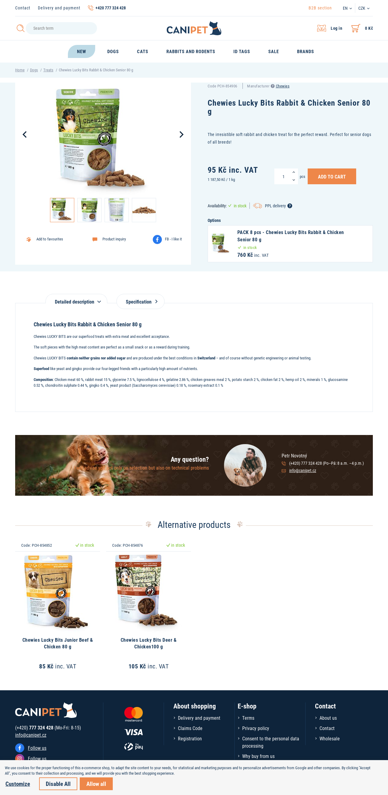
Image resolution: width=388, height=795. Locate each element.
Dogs (34, 70)
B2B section (320, 8)
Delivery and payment (59, 8)
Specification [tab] (140, 301)
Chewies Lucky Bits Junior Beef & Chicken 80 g (57, 643)
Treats (48, 70)
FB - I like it (173, 239)
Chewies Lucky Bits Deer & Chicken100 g (149, 643)
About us (328, 718)
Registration (190, 738)
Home (20, 70)
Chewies (283, 86)
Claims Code (190, 728)
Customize (17, 783)
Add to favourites (49, 239)
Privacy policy (255, 728)
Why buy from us (258, 756)
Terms (248, 718)
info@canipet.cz (302, 470)
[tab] (76, 298)
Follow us (37, 748)
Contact (22, 8)
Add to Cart (332, 176)
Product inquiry (114, 239)
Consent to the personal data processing (270, 742)
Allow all (96, 783)
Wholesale (329, 738)
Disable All (58, 783)
